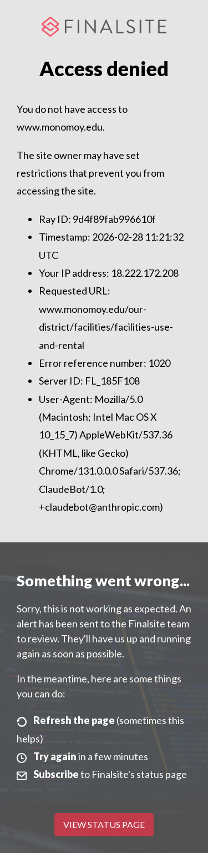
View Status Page (104, 824)
